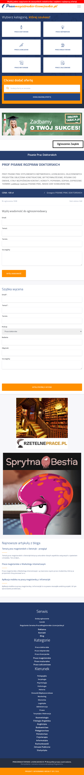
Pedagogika (42, 675)
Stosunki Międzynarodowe (42, 693)
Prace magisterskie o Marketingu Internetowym (24, 564)
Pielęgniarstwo (42, 730)
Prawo (42, 710)
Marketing (42, 696)
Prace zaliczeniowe (42, 664)
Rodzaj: (4, 327)
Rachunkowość (42, 743)
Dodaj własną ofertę (42, 97)
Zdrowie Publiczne (42, 746)
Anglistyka (42, 724)
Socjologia (42, 679)
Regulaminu (58, 764)
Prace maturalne (42, 661)
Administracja (42, 706)
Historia (42, 689)
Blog (42, 635)
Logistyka (42, 703)
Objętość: (5, 348)
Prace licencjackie (42, 654)
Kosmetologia (42, 717)
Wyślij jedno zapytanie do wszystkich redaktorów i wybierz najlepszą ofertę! (42, 1)
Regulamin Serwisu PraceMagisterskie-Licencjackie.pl (42, 625)
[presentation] (21, 376)
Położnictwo (42, 733)
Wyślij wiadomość (13, 273)
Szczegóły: (6, 250)
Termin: (5, 239)
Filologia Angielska (42, 720)
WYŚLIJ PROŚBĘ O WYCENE (42, 387)
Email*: (4, 295)
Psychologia (42, 682)
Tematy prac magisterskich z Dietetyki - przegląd (24, 548)
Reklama (42, 629)
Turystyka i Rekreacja (42, 713)
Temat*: (5, 305)
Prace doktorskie (42, 647)
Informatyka (42, 740)
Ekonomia (42, 699)
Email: (4, 218)
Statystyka (42, 750)
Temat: (4, 228)
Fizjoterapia (42, 737)
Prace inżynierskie (42, 650)
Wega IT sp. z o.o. (51, 771)
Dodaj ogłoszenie (42, 618)
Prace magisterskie (42, 658)
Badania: (5, 337)
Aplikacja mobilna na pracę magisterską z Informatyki (26, 579)
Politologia (42, 686)
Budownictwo (42, 727)
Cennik (42, 622)
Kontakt (42, 632)
